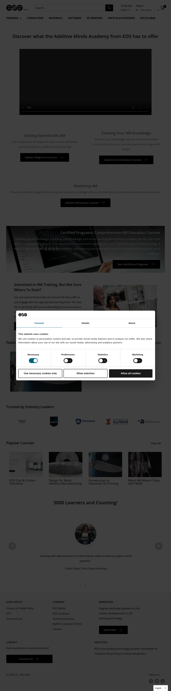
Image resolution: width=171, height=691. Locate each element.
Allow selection (85, 373)
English (158, 688)
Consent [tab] (39, 323)
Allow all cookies (131, 373)
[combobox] (160, 688)
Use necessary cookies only (40, 373)
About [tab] (132, 323)
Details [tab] (85, 323)
